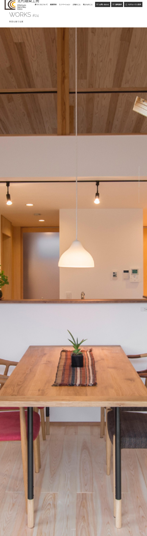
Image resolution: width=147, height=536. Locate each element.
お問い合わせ (102, 4)
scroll (73, 529)
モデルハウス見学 (133, 4)
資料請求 (117, 4)
